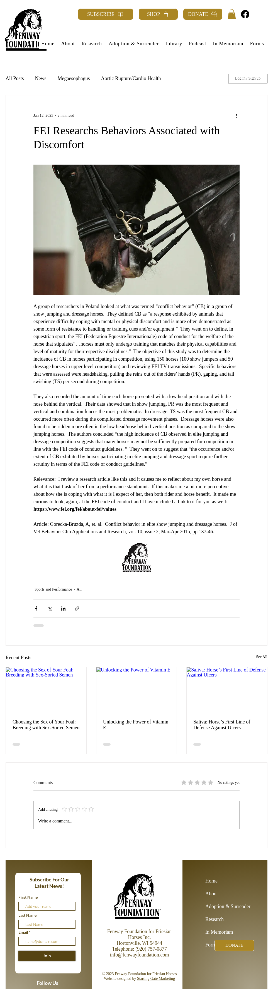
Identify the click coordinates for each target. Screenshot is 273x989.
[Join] (46, 956)
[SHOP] (158, 14)
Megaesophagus (74, 78)
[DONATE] (203, 14)
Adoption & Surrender (225, 906)
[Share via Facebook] (36, 608)
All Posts (15, 78)
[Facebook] (245, 14)
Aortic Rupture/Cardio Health (131, 78)
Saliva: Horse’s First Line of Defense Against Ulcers (221, 724)
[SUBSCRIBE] (105, 14)
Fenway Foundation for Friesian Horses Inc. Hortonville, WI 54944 (139, 937)
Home (211, 881)
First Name (28, 897)
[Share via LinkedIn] (63, 608)
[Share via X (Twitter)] (49, 608)
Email (23, 932)
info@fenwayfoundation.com (139, 955)
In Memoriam (219, 932)
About (211, 893)
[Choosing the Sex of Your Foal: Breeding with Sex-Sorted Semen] (46, 689)
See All (261, 657)
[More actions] (236, 115)
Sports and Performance (53, 589)
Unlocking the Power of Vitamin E (136, 724)
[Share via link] (77, 608)
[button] (232, 14)
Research (214, 919)
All (79, 589)
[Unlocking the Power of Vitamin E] (136, 689)
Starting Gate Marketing (156, 978)
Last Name (27, 915)
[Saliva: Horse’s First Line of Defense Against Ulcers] (227, 689)
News (41, 78)
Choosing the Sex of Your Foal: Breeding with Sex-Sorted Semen (46, 724)
